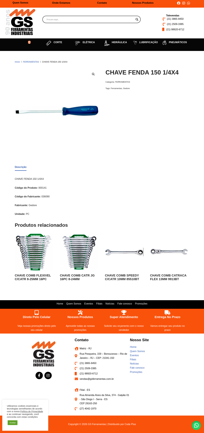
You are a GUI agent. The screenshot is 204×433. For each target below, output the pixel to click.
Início (17, 62)
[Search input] (90, 19)
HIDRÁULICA (119, 42)
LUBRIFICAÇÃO (148, 42)
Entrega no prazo (167, 317)
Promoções (141, 303)
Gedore (126, 88)
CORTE (58, 42)
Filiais (99, 303)
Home (60, 303)
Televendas (172, 15)
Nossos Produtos (143, 2)
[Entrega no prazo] (167, 312)
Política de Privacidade (31, 411)
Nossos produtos (80, 317)
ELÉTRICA (89, 42)
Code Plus (130, 424)
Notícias (109, 303)
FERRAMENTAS (31, 62)
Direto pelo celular (36, 317)
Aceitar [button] (12, 423)
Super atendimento (123, 317)
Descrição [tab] (21, 167)
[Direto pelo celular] (36, 312)
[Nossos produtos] (80, 312)
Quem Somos (20, 2)
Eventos (88, 303)
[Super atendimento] (123, 312)
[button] (29, 42)
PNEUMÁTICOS (178, 42)
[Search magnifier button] (137, 19)
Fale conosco (124, 303)
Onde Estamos (61, 2)
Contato (102, 2)
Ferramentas (116, 88)
